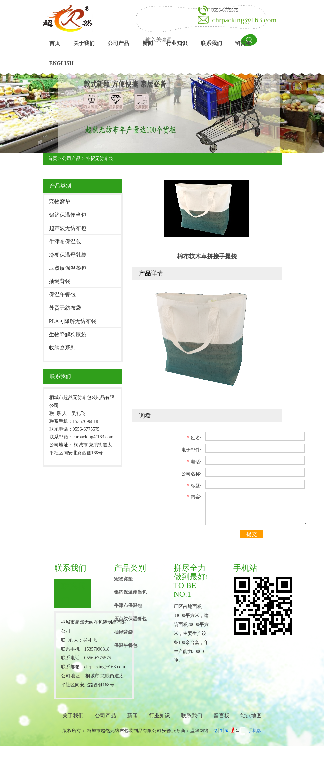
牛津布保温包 (65, 241)
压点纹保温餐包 (67, 268)
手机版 (255, 730)
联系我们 (211, 43)
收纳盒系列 (62, 347)
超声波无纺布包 (67, 228)
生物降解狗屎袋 (67, 334)
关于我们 (84, 43)
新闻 (147, 43)
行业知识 (176, 43)
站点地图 (251, 715)
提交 (251, 534)
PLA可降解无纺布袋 (72, 321)
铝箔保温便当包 (67, 215)
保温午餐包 (62, 294)
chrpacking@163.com (244, 20)
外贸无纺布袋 (99, 158)
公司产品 (118, 43)
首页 (54, 43)
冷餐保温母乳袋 (67, 255)
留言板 (243, 43)
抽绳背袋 (59, 281)
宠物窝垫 (59, 201)
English (61, 63)
